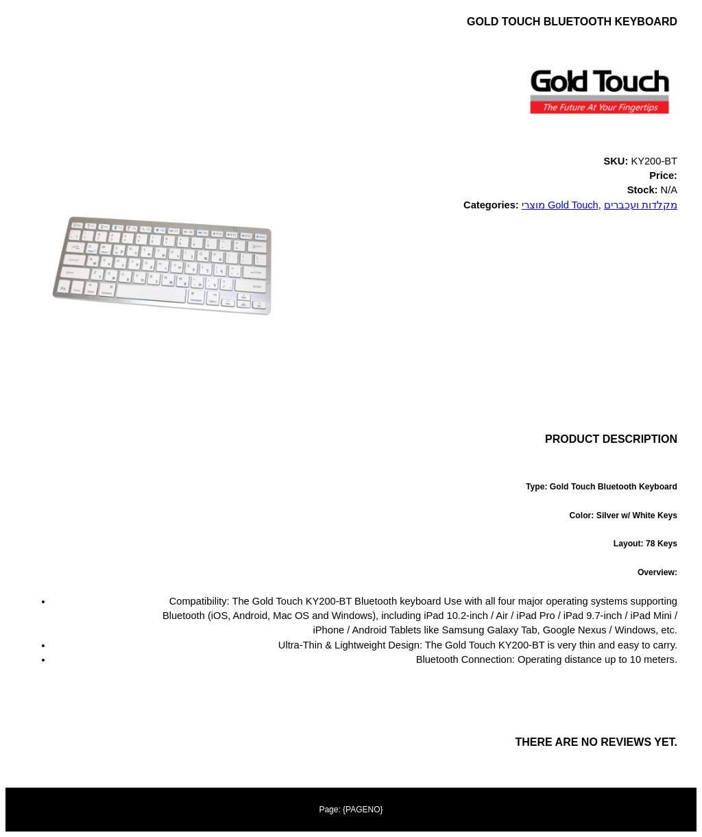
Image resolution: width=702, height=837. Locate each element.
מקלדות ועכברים (640, 204)
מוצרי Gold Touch (560, 204)
